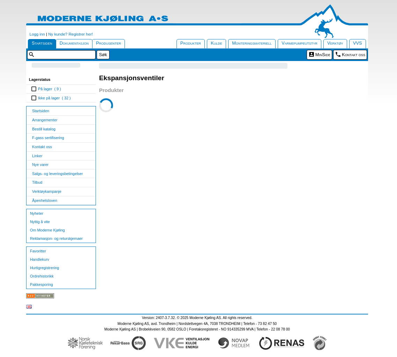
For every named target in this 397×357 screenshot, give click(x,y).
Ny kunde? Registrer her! (70, 34)
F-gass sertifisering (48, 138)
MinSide (322, 54)
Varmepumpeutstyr (299, 43)
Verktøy (335, 43)
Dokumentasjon (74, 43)
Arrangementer (45, 120)
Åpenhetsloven (44, 200)
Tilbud (37, 182)
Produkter (190, 43)
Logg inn (37, 34)
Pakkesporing (41, 284)
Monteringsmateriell (252, 43)
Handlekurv (39, 259)
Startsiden (42, 43)
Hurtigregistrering (44, 268)
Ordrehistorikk (42, 276)
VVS (357, 43)
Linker (37, 156)
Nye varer (40, 164)
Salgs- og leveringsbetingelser (57, 174)
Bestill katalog (43, 129)
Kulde (216, 43)
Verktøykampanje (46, 191)
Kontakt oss (353, 54)
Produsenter (108, 43)
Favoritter (38, 251)
